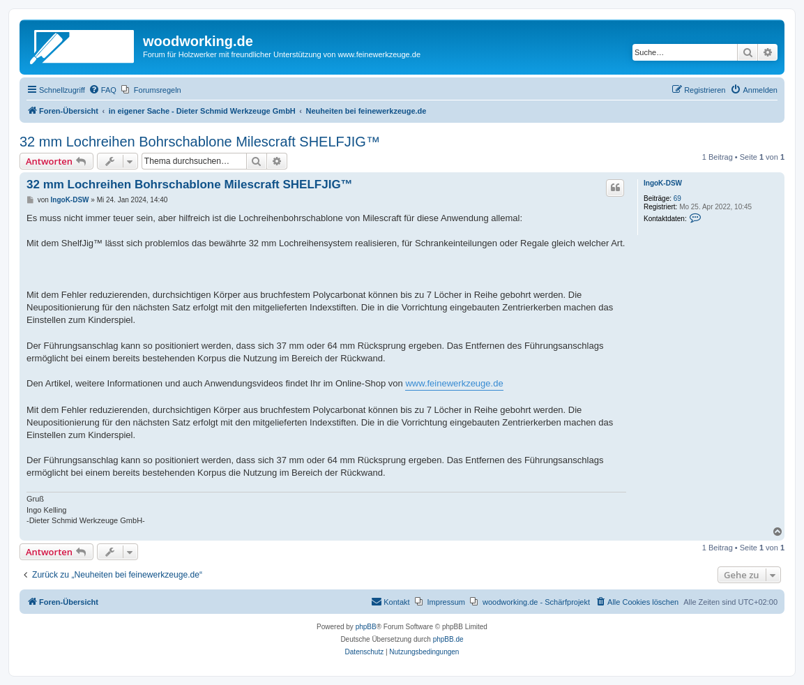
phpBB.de (448, 639)
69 (677, 198)
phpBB (366, 627)
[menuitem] (102, 90)
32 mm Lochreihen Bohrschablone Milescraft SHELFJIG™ (200, 141)
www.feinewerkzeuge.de (454, 383)
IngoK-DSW (663, 183)
